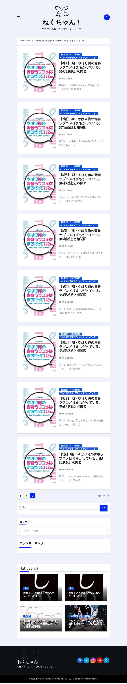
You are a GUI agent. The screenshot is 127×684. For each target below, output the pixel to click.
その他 (27, 617)
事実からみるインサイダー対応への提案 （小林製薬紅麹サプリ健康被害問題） (40, 625)
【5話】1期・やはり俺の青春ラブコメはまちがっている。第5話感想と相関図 (80, 236)
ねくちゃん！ (62, 23)
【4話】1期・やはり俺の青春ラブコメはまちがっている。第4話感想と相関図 (80, 292)
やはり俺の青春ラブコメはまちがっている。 (78, 59)
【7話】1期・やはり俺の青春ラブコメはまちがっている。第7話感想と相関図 (80, 124)
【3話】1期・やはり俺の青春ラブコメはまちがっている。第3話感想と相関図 (80, 348)
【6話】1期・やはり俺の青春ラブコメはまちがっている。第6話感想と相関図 (80, 180)
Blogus (76, 680)
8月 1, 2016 (66, 80)
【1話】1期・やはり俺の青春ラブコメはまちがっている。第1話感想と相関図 (81, 460)
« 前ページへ (103, 497)
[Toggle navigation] (18, 18)
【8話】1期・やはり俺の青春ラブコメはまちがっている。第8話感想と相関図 (80, 69)
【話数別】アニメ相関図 (70, 56)
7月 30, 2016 (67, 415)
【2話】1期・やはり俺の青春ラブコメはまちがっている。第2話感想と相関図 (80, 404)
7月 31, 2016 (67, 247)
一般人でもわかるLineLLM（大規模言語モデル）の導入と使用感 (85, 625)
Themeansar (89, 680)
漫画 (26, 589)
